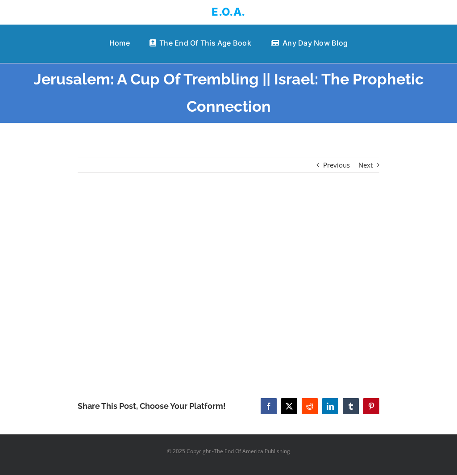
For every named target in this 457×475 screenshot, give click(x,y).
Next (365, 164)
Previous (336, 164)
